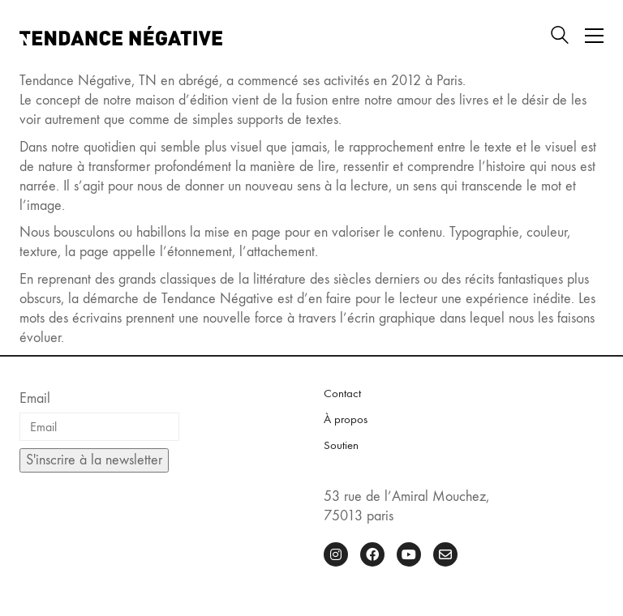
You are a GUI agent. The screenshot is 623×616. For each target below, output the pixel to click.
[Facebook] (372, 554)
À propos (345, 419)
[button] (594, 35)
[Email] (445, 554)
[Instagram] (336, 554)
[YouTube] (409, 554)
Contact (342, 393)
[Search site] (560, 37)
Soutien (341, 445)
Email (34, 398)
